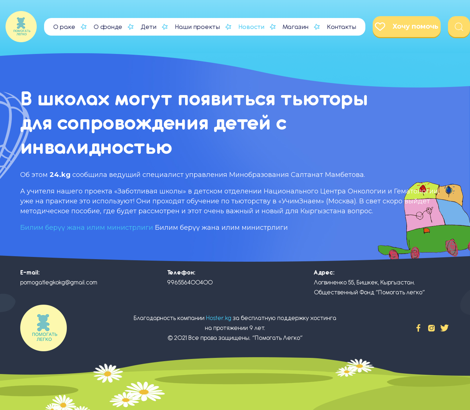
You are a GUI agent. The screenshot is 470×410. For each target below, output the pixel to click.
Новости (251, 27)
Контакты (341, 27)
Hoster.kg (218, 318)
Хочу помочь (406, 26)
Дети (148, 27)
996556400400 (190, 282)
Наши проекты (197, 27)
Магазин (295, 27)
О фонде (108, 27)
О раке (64, 27)
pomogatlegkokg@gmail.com (58, 282)
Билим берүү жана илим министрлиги (86, 228)
